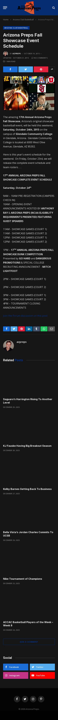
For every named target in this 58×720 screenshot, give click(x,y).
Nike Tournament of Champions (22, 578)
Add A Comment (29, 641)
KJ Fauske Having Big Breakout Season (27, 445)
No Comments (39, 58)
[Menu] (5, 7)
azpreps (17, 53)
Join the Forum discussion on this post (25, 315)
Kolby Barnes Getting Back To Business (27, 489)
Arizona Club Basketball (16, 28)
